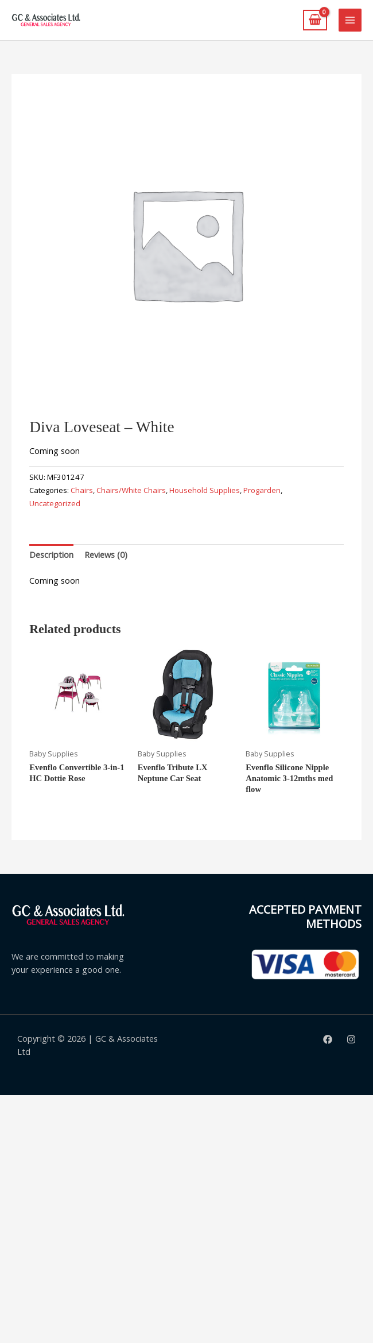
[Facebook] (327, 1039)
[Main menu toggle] (350, 20)
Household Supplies (204, 490)
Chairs (82, 490)
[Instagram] (351, 1039)
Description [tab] (51, 554)
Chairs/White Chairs (131, 490)
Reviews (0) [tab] (105, 554)
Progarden (262, 490)
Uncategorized (54, 503)
